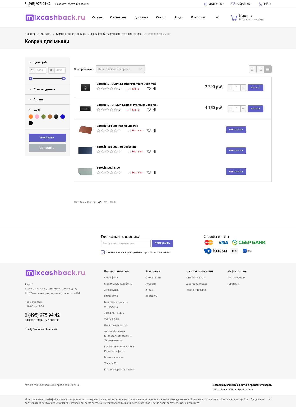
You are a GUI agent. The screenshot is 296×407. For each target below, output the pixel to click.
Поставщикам (236, 277)
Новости (150, 283)
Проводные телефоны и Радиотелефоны (119, 349)
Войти (265, 4)
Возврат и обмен (196, 289)
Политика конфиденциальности (233, 389)
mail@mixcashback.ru (41, 329)
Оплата (161, 17)
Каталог (97, 17)
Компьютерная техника (119, 369)
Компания (152, 271)
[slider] (30, 78)
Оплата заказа (195, 277)
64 (106, 201)
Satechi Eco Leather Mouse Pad (117, 125)
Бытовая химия (114, 357)
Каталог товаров (116, 271)
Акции (179, 17)
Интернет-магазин (199, 271)
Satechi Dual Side (108, 167)
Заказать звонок (72, 4)
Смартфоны (111, 277)
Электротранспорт (115, 325)
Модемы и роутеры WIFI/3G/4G (116, 304)
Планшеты (111, 295)
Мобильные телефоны (118, 283)
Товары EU (110, 363)
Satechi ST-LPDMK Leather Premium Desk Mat (127, 104)
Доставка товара (196, 283)
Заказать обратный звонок (42, 319)
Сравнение (213, 3)
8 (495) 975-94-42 (38, 4)
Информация (237, 271)
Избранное (240, 3)
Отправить (162, 243)
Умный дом (111, 319)
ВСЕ (113, 201)
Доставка (141, 17)
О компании (118, 17)
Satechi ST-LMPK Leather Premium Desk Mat (126, 83)
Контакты (198, 17)
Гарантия (233, 283)
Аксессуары (111, 289)
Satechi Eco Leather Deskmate (117, 146)
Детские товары (114, 312)
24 (100, 201)
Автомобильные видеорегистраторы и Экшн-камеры (117, 336)
